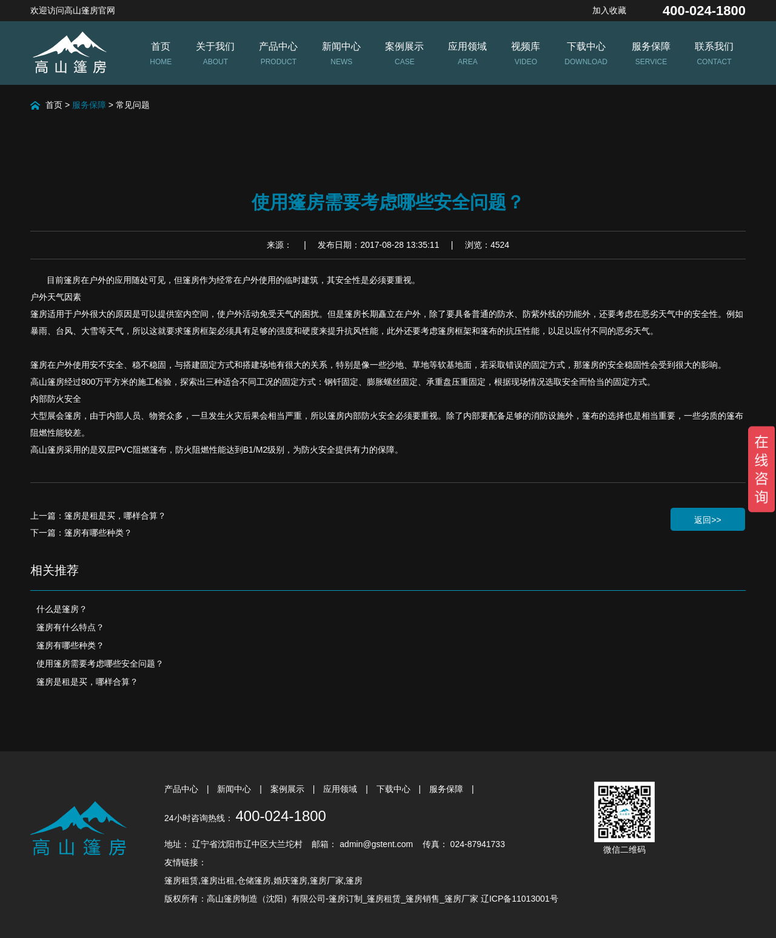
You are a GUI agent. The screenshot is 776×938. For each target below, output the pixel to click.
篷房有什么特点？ (70, 627)
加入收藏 (609, 10)
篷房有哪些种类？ (70, 645)
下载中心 (394, 789)
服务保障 (89, 105)
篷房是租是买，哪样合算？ (87, 682)
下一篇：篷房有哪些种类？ (81, 532)
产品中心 (182, 789)
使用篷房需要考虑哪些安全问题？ (100, 663)
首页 (53, 105)
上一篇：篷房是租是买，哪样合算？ (98, 516)
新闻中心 (235, 789)
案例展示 (288, 789)
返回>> (707, 520)
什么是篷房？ (61, 609)
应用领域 (341, 789)
